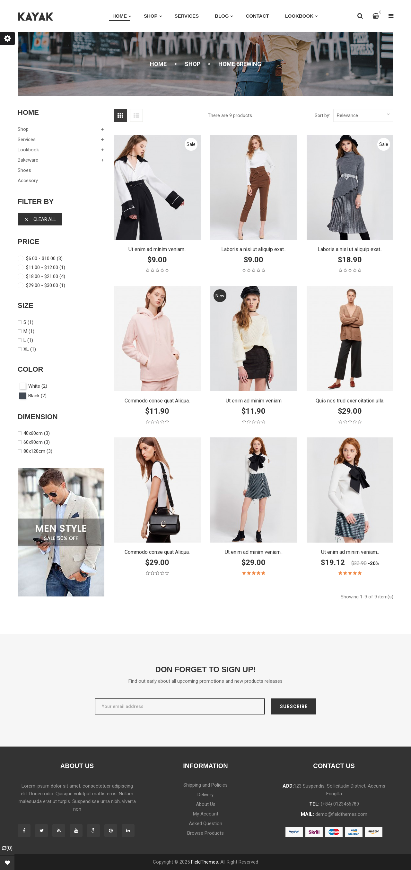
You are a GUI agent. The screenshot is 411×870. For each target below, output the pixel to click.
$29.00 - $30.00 (45, 285)
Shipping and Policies (205, 785)
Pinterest (110, 830)
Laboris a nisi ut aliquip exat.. (253, 249)
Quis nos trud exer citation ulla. (350, 401)
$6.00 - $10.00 (44, 258)
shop (23, 129)
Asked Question (205, 823)
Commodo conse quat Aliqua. (157, 401)
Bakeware (28, 160)
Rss (58, 830)
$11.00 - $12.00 (45, 267)
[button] (375, 16)
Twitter (41, 830)
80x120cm (37, 451)
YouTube (76, 830)
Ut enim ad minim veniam (254, 401)
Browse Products (205, 833)
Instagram (128, 830)
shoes (24, 170)
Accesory (28, 180)
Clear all (40, 219)
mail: (334, 814)
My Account (205, 814)
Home (28, 112)
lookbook (28, 150)
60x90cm (36, 442)
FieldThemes (204, 862)
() (7, 848)
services (27, 139)
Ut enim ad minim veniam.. (157, 249)
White (37, 386)
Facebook (24, 830)
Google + (93, 830)
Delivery (205, 795)
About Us (205, 804)
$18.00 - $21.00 (45, 276)
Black (37, 396)
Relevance (363, 114)
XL (29, 349)
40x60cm (36, 433)
